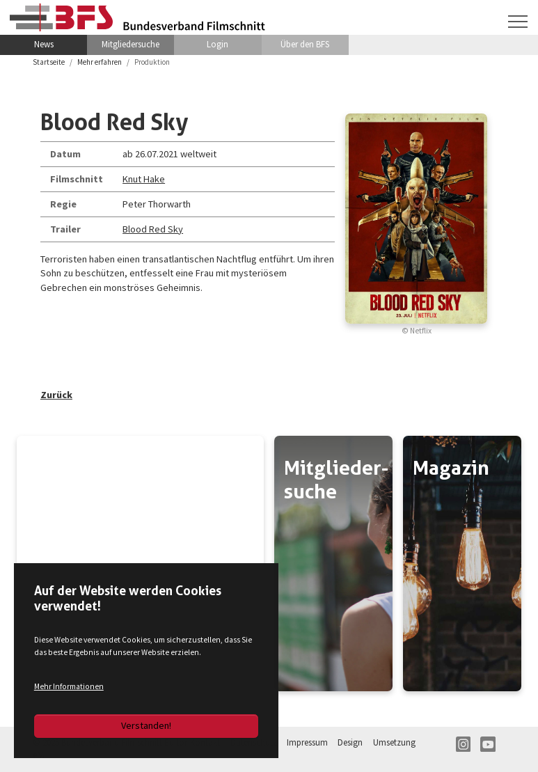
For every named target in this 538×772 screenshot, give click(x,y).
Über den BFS (304, 44)
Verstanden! (146, 725)
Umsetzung (394, 742)
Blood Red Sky (152, 229)
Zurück (56, 394)
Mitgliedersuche (130, 44)
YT (488, 744)
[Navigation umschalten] (518, 21)
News (44, 44)
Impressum (307, 742)
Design (350, 742)
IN (463, 744)
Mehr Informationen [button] (69, 686)
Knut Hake (143, 179)
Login (217, 44)
